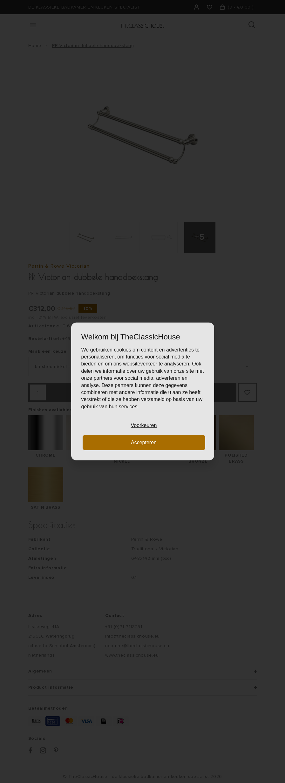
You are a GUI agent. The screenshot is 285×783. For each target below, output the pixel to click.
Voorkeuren (144, 425)
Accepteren (144, 442)
